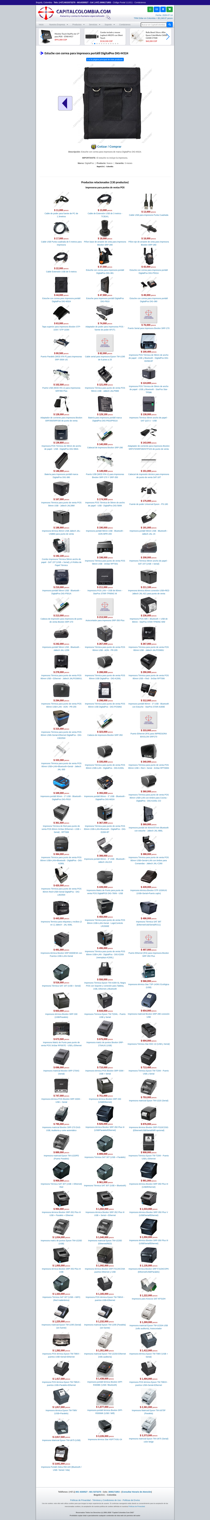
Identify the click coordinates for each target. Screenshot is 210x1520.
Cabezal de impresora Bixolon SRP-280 (105, 447)
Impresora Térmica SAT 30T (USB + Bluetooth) (105, 1185)
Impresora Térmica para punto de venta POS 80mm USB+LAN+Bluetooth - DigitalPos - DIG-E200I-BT (105, 829)
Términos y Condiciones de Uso (106, 1500)
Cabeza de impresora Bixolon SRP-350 (104, 735)
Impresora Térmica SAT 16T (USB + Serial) (61, 986)
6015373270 (69, 2)
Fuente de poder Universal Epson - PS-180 (148, 504)
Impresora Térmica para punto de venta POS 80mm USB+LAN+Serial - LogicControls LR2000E (105, 923)
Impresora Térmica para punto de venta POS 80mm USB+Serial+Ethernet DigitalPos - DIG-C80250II (61, 735)
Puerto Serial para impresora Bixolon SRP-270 (148, 328)
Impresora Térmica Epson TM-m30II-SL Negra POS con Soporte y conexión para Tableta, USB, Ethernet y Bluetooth (105, 986)
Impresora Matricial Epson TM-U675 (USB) (61, 1440)
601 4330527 (82, 1492)
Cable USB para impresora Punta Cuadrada (148, 215)
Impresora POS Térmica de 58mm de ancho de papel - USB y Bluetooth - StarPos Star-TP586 (148, 389)
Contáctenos (140, 2)
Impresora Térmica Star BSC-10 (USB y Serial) (149, 1044)
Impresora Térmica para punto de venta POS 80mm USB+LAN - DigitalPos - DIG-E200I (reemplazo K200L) (105, 954)
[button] (168, 37)
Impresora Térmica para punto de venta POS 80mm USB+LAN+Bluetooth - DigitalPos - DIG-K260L (61, 860)
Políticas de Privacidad (80, 1500)
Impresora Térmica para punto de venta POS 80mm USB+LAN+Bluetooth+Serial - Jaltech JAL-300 (61, 766)
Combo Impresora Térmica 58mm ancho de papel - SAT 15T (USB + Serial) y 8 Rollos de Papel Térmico (61, 562)
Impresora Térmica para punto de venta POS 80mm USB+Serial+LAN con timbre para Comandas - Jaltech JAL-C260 (149, 860)
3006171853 (105, 2)
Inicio (41, 24)
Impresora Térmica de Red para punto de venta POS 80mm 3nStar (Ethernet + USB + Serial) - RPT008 (61, 829)
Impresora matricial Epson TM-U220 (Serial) (148, 1100)
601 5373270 (95, 1492)
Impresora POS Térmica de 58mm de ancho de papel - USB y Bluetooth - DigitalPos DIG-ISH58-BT (149, 358)
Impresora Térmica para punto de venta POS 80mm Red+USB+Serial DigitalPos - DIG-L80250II (61, 892)
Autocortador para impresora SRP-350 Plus (104, 620)
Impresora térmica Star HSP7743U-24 (105, 1439)
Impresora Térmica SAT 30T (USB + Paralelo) (104, 1157)
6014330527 (82, 2)
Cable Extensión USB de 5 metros (61, 271)
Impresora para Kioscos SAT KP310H (149, 1299)
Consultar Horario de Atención (136, 1492)
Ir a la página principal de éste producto (105, 59)
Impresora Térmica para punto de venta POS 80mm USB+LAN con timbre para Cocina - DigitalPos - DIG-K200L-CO (149, 798)
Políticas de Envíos (131, 1500)
